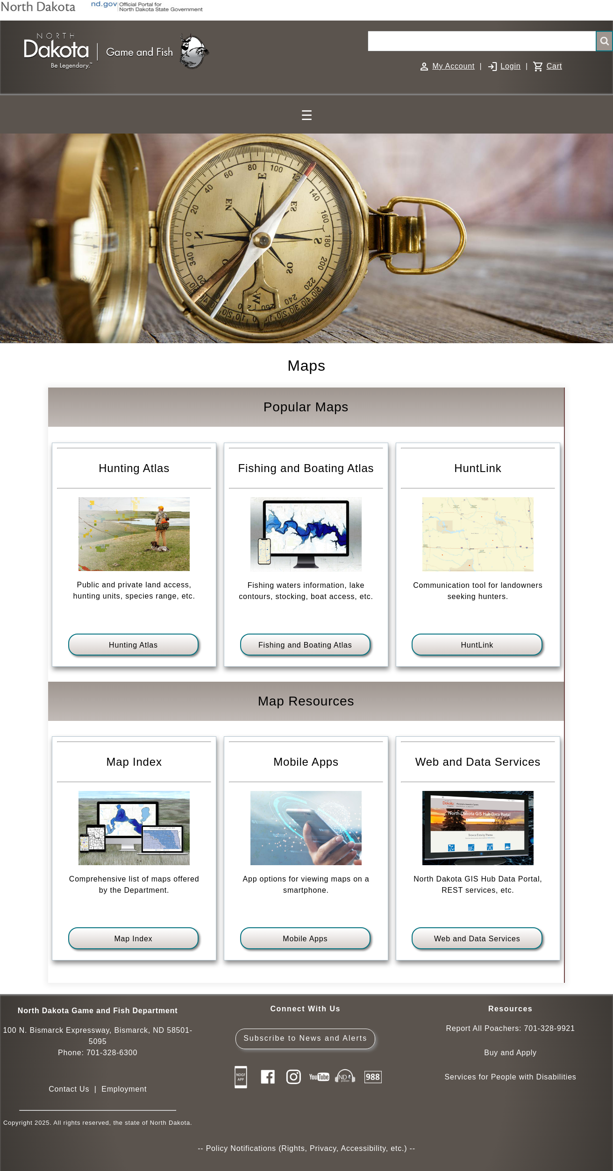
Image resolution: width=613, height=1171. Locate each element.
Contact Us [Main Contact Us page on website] (69, 1089)
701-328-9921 (549, 1028)
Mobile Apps (305, 939)
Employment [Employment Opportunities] (124, 1089)
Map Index (133, 939)
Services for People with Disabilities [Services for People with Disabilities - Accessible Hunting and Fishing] (510, 1077)
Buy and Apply (510, 1053)
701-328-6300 (111, 1053)
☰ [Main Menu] (307, 115)
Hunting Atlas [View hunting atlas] (133, 645)
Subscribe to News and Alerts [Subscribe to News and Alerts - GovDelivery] (305, 1038)
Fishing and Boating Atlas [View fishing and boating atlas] (305, 645)
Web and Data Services (477, 939)
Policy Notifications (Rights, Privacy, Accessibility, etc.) (306, 1148)
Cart (554, 66)
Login (510, 66)
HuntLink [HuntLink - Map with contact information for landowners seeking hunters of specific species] (477, 645)
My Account (453, 66)
